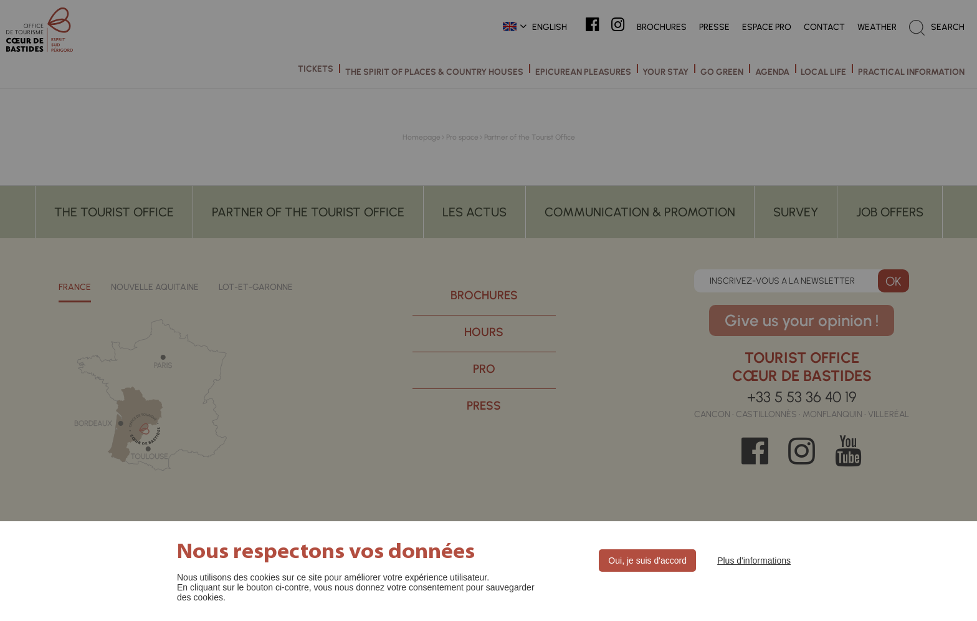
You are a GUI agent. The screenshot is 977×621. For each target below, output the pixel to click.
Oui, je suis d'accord (647, 561)
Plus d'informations (754, 561)
